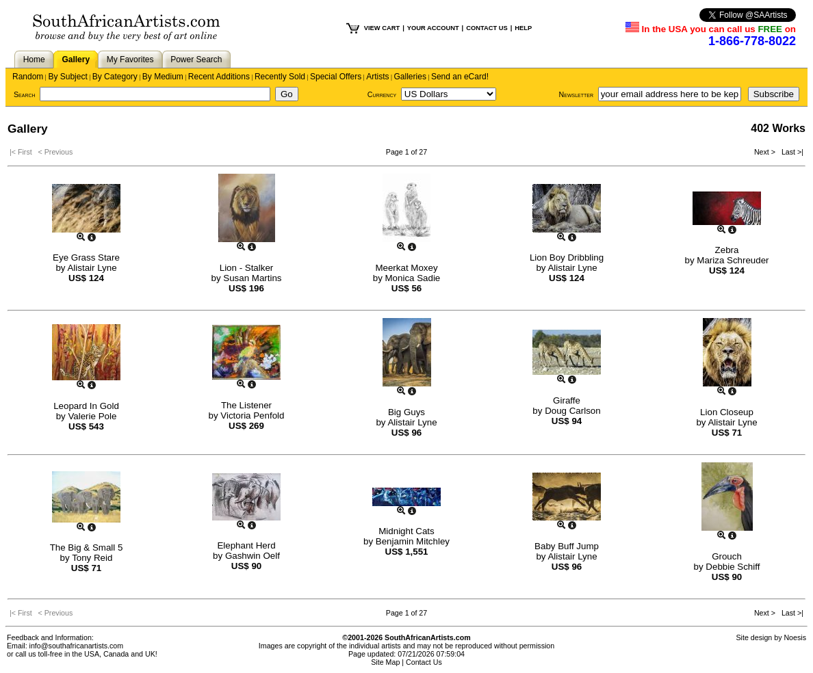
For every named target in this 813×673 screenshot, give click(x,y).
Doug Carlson (573, 411)
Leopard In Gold (86, 406)
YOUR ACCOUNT (433, 28)
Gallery (76, 59)
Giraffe (566, 400)
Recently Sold (280, 76)
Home (34, 59)
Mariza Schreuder (733, 260)
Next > (765, 152)
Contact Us (424, 662)
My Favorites (130, 59)
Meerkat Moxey (406, 268)
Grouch (727, 556)
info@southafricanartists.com (76, 646)
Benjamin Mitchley (413, 541)
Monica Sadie (413, 278)
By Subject (67, 76)
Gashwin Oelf (252, 556)
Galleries (410, 76)
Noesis (795, 637)
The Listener (246, 405)
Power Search (196, 59)
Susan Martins (252, 278)
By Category (115, 76)
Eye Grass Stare (86, 257)
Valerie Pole (92, 416)
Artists (377, 76)
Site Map (385, 662)
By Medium (162, 76)
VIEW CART (382, 28)
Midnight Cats (406, 531)
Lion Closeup (726, 412)
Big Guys (406, 412)
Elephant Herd (246, 545)
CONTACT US (486, 28)
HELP (523, 28)
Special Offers (335, 76)
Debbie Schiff (733, 567)
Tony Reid (92, 558)
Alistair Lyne (91, 268)
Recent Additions (219, 76)
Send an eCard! (460, 76)
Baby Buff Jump (566, 546)
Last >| (790, 152)
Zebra (727, 250)
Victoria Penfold (252, 415)
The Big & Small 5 (86, 547)
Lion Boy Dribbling (567, 257)
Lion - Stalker (247, 268)
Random (27, 76)
